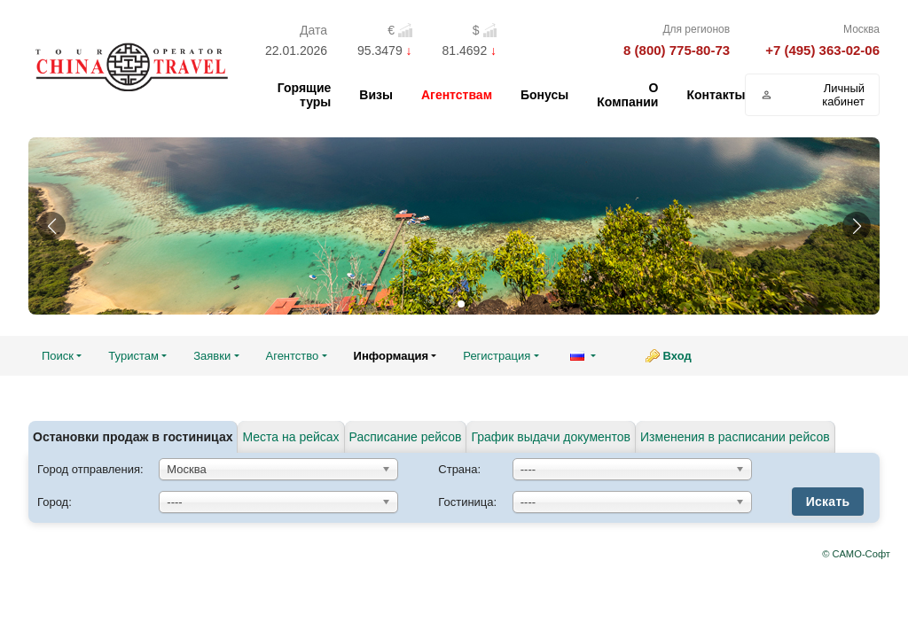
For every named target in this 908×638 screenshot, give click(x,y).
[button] (51, 226)
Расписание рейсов (405, 437)
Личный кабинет (812, 95)
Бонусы (544, 95)
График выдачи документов (550, 437)
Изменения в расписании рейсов (735, 437)
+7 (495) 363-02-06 (822, 50)
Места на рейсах (290, 437)
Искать (828, 501)
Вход (677, 355)
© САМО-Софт (856, 554)
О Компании (627, 95)
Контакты (715, 95)
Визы (376, 95)
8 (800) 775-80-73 (676, 50)
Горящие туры (305, 95)
